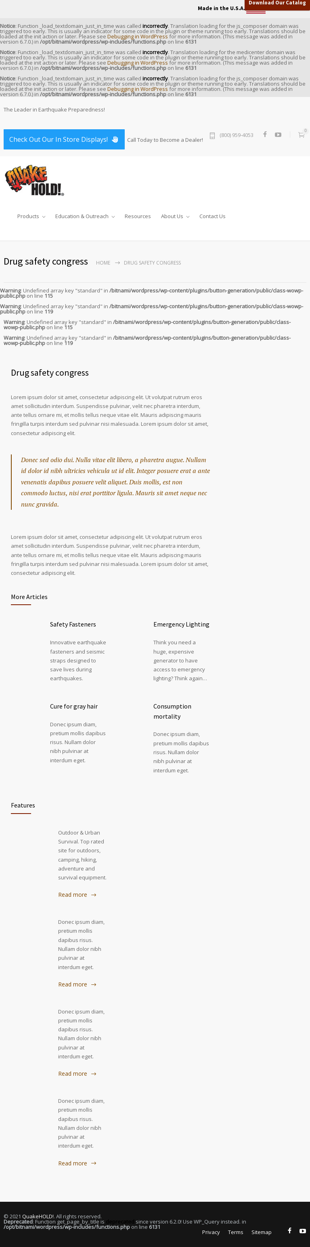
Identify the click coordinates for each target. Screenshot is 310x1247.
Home (103, 262)
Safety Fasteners (73, 624)
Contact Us (212, 214)
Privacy (211, 1232)
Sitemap (261, 1232)
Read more (72, 894)
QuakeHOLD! (38, 1216)
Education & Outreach (82, 214)
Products (28, 214)
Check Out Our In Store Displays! (64, 139)
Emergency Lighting (181, 624)
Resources (138, 214)
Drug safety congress (50, 372)
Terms (235, 1232)
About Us (172, 214)
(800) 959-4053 (236, 135)
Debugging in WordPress (137, 36)
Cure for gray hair (74, 706)
